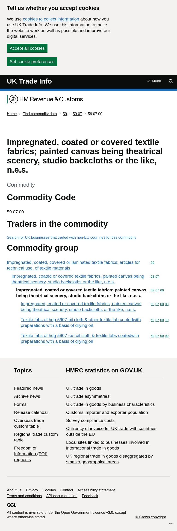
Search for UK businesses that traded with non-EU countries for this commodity (71, 237)
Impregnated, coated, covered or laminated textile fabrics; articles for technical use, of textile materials (73, 265)
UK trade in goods (83, 388)
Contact (66, 490)
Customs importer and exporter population (107, 412)
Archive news (27, 396)
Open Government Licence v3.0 (87, 512)
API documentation (61, 496)
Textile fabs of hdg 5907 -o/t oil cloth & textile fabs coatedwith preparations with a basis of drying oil (80, 338)
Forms (20, 404)
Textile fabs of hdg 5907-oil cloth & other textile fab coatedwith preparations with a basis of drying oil (81, 322)
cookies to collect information (51, 19)
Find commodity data (40, 114)
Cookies (49, 490)
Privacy (32, 490)
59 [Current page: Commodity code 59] (65, 114)
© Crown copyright (151, 517)
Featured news (28, 388)
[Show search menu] (171, 81)
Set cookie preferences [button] (32, 61)
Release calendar (31, 412)
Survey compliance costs (90, 420)
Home (12, 114)
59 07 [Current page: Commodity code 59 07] (77, 114)
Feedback (90, 496)
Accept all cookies (27, 48)
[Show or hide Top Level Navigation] (154, 81)
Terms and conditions (24, 496)
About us (14, 490)
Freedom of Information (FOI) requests (30, 454)
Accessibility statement (96, 490)
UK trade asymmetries (87, 396)
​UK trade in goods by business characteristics (110, 404)
